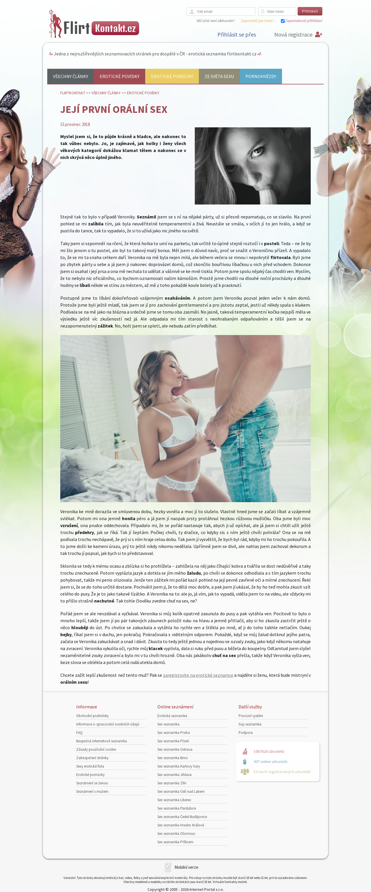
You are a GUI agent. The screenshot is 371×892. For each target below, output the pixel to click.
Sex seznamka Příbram (175, 841)
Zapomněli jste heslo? (257, 20)
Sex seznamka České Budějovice (182, 816)
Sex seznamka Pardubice (176, 808)
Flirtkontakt (72, 92)
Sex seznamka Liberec (174, 799)
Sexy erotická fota (90, 766)
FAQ (79, 732)
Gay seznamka (250, 724)
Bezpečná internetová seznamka (101, 741)
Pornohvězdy (260, 76)
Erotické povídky (119, 76)
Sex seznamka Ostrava (174, 749)
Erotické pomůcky (172, 76)
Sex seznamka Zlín (171, 783)
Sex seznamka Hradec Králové (180, 825)
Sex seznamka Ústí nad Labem (181, 791)
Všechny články (70, 76)
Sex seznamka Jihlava (174, 774)
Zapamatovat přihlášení (303, 20)
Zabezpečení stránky (92, 757)
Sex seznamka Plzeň (173, 741)
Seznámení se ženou (92, 783)
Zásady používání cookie (96, 749)
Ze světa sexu (219, 76)
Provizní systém (251, 715)
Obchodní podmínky (92, 715)
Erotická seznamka (172, 715)
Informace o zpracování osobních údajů (107, 724)
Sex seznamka (168, 724)
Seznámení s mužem (92, 791)
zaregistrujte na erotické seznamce (198, 675)
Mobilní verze (186, 867)
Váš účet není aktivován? (215, 20)
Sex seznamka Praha (173, 732)
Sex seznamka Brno (172, 757)
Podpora (246, 732)
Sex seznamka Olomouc (176, 833)
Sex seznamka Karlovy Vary (178, 766)
